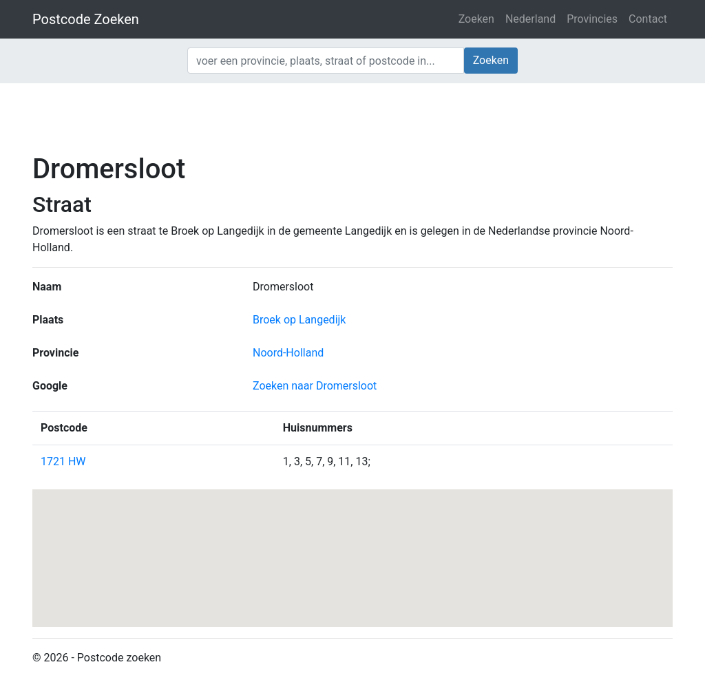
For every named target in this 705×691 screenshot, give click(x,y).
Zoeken (476, 18)
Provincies (592, 18)
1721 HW (63, 461)
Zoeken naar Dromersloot (315, 385)
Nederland (530, 18)
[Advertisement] (352, 117)
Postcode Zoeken (85, 19)
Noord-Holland (288, 352)
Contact (648, 18)
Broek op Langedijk (299, 319)
